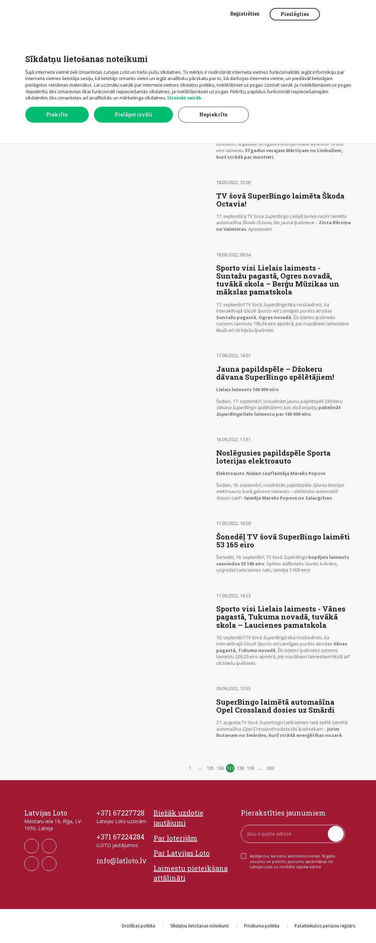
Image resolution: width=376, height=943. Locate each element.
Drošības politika (138, 926)
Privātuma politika (261, 926)
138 (240, 768)
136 (220, 768)
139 (250, 768)
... (200, 768)
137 (230, 768)
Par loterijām (176, 838)
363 (270, 768)
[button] (339, 14)
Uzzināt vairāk (184, 98)
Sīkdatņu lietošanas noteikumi (199, 926)
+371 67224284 (120, 836)
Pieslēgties (295, 14)
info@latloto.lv (121, 860)
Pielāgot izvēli (133, 114)
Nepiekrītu (213, 114)
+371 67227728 (120, 812)
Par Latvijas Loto (182, 852)
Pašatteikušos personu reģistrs (325, 926)
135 (210, 768)
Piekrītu (57, 114)
